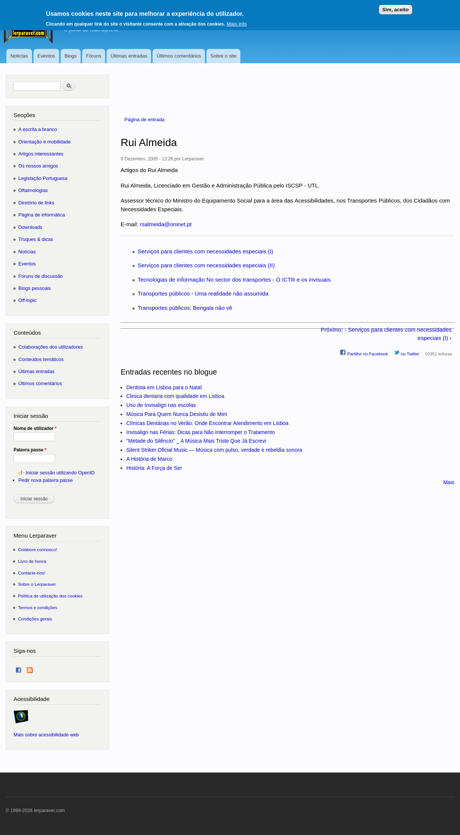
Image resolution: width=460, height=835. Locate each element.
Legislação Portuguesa (42, 178)
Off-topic (27, 300)
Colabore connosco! (37, 549)
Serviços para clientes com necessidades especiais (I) (205, 251)
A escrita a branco (37, 129)
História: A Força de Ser (154, 468)
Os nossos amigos (38, 166)
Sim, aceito (395, 7)
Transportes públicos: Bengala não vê (185, 308)
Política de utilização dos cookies (50, 595)
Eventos (46, 56)
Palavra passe (30, 450)
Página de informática (41, 215)
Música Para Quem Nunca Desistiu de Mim (176, 414)
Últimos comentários (179, 56)
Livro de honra (32, 561)
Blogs (70, 56)
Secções (24, 115)
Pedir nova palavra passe (45, 480)
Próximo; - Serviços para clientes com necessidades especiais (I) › (386, 333)
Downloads (30, 227)
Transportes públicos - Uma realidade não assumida (203, 293)
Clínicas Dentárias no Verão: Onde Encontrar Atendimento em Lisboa (207, 423)
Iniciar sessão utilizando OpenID (60, 472)
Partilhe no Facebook (364, 352)
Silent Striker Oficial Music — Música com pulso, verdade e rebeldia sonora (214, 450)
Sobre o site (223, 56)
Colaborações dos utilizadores (50, 347)
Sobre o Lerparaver (37, 584)
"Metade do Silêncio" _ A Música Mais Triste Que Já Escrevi (196, 441)
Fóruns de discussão (40, 276)
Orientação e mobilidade (44, 142)
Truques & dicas (35, 239)
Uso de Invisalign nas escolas (161, 405)
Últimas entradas (128, 56)
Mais (448, 482)
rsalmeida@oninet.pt (166, 224)
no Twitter (407, 352)
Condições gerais (35, 618)
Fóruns (93, 56)
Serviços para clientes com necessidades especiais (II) (206, 265)
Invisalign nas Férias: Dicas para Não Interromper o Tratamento (200, 432)
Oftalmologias (33, 190)
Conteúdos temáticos (41, 359)
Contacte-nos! (32, 572)
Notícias (19, 56)
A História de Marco (149, 459)
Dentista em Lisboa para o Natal (164, 387)
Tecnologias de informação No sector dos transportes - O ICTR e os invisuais (234, 279)
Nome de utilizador (35, 428)
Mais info (236, 21)
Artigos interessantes (40, 154)
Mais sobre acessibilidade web (46, 734)
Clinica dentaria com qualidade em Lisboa (175, 396)
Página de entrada (144, 119)
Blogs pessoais (34, 288)
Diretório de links (36, 203)
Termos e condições (37, 607)
